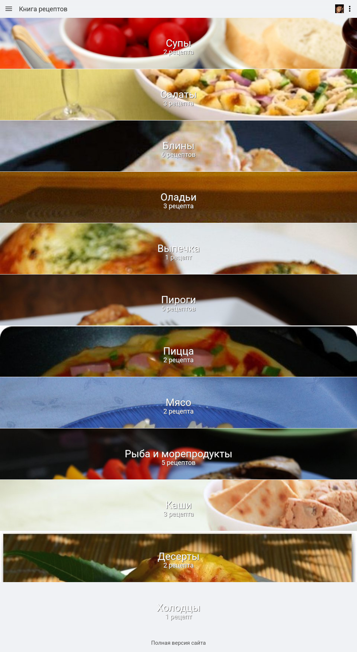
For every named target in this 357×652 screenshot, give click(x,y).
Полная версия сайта (178, 643)
